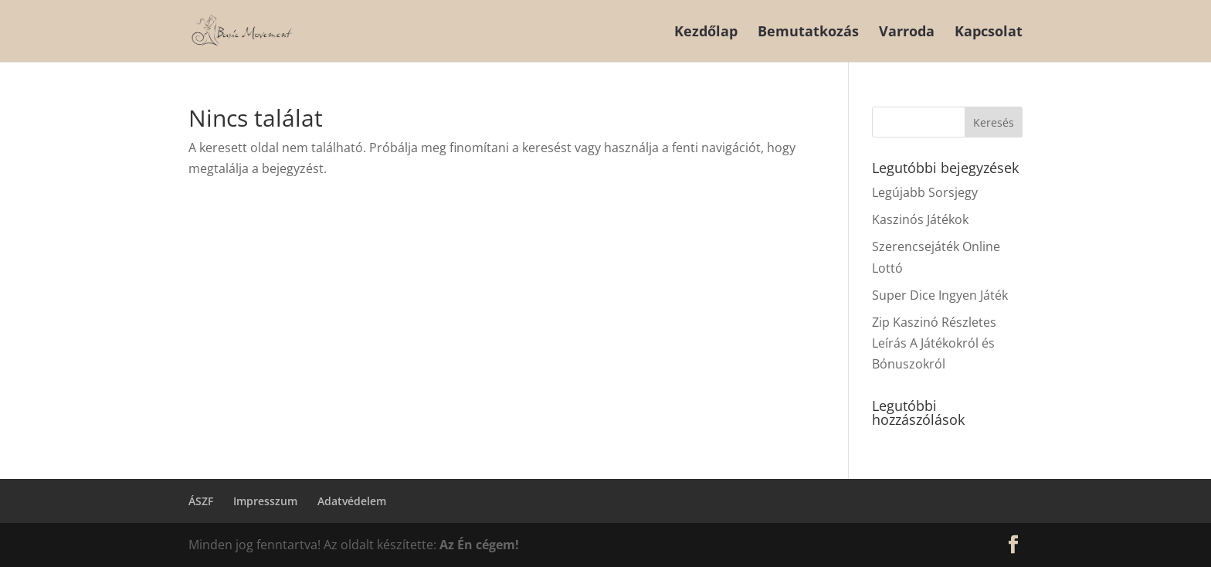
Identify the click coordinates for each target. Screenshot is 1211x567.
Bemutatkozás (808, 32)
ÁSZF (200, 501)
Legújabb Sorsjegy (925, 192)
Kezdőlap (706, 32)
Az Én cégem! (479, 544)
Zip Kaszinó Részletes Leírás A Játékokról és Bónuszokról (934, 343)
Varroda (907, 32)
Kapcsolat (989, 32)
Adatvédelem (351, 501)
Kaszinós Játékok (920, 219)
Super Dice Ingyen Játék (940, 295)
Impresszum (265, 501)
